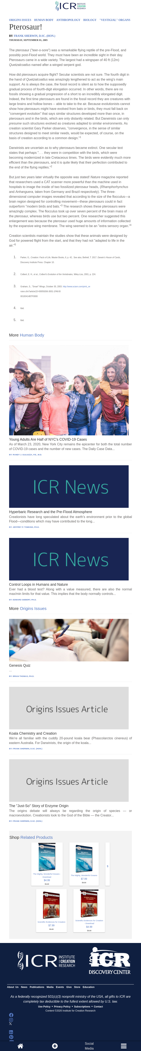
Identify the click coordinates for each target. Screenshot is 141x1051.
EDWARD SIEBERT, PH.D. (24, 600)
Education (88, 987)
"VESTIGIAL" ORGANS (114, 20)
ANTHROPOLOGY (68, 20)
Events (60, 987)
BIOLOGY (89, 20)
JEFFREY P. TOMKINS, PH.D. (26, 527)
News (24, 987)
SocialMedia (89, 1046)
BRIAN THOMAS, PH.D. (23, 676)
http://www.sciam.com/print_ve (76, 286)
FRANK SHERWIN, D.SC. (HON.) (34, 35)
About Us (13, 987)
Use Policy (44, 1006)
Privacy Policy (62, 1006)
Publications (37, 987)
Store (77, 987)
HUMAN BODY (44, 20)
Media (50, 987)
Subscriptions (82, 1006)
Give (69, 987)
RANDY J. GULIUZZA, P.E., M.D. (27, 454)
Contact (98, 1006)
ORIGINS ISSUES (20, 20)
